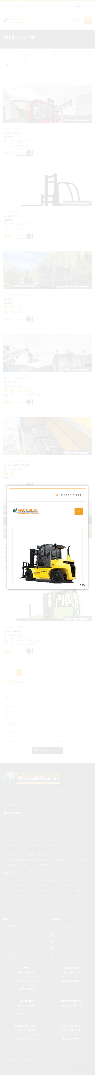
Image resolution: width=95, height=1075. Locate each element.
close (83, 575)
